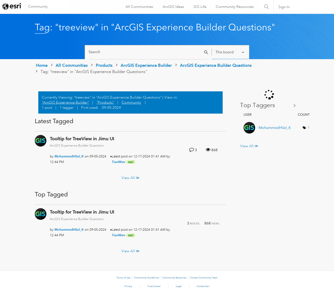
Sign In (284, 7)
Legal (179, 286)
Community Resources (234, 6)
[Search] (149, 52)
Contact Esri (203, 286)
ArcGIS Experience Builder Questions (216, 65)
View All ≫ (130, 178)
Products (104, 65)
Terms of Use (123, 277)
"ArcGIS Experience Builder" (65, 102)
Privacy (128, 286)
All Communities (139, 6)
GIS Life (199, 6)
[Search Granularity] (230, 52)
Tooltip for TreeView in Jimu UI (82, 138)
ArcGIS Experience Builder (146, 65)
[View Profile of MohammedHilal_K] (69, 156)
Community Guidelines (146, 277)
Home (42, 65)
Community (38, 6)
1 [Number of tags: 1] (309, 127)
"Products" (105, 102)
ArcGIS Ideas (173, 6)
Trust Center (154, 286)
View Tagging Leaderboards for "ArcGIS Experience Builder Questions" (269, 105)
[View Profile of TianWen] (118, 162)
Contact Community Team (204, 277)
